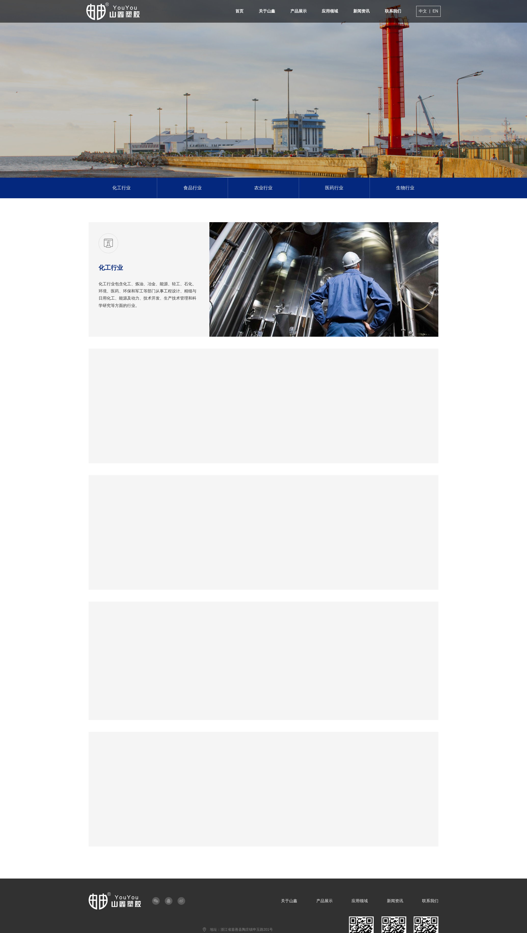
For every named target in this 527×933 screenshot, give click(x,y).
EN (433, 11)
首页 (238, 11)
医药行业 (333, 187)
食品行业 (193, 187)
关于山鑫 (266, 11)
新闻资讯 (359, 11)
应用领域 (328, 11)
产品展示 (297, 11)
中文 (420, 11)
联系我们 (391, 11)
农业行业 (263, 187)
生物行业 (403, 187)
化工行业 (123, 187)
